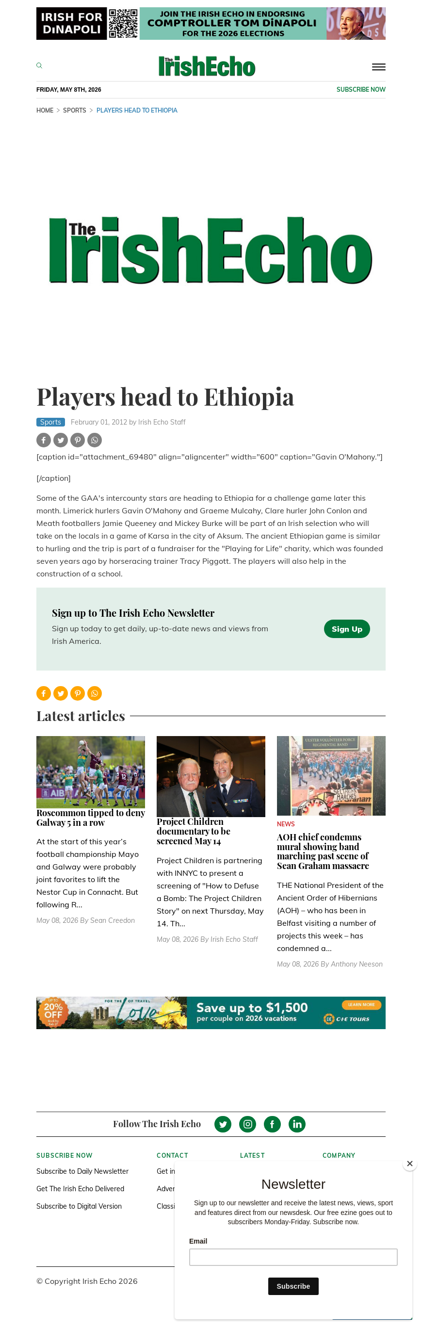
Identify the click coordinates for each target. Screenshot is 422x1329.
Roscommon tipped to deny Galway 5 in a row (90, 817)
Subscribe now (361, 89)
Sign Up (347, 629)
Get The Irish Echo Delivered (80, 1188)
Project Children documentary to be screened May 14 (193, 831)
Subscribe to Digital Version (79, 1206)
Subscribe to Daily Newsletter (82, 1171)
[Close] (410, 1163)
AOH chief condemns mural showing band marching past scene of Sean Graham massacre (323, 851)
